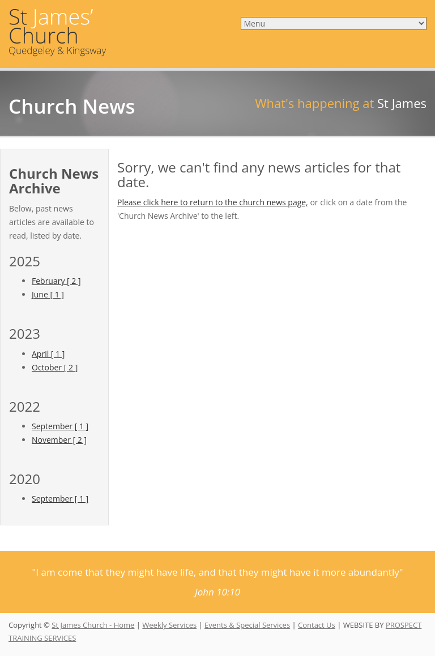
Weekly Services (169, 625)
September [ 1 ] (60, 426)
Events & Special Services (247, 625)
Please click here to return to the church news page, (212, 202)
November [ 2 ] (59, 439)
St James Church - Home (93, 625)
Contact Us (316, 625)
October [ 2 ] (55, 367)
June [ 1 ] (48, 294)
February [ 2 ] (56, 280)
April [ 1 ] (48, 353)
